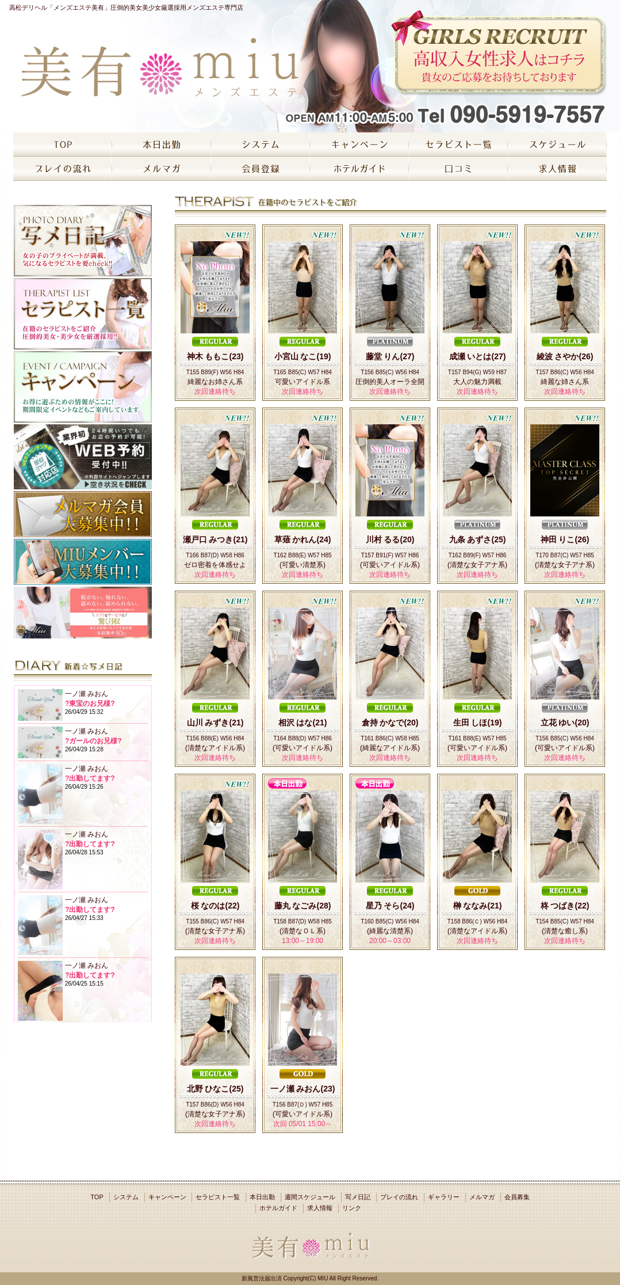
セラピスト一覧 (218, 1196)
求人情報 (319, 1207)
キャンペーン (167, 1196)
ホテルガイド (278, 1207)
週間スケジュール (310, 1196)
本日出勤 (262, 1196)
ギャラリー (444, 1196)
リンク (351, 1207)
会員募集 (517, 1196)
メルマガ (482, 1196)
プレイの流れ (399, 1196)
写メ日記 (357, 1196)
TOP (96, 1196)
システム (126, 1196)
